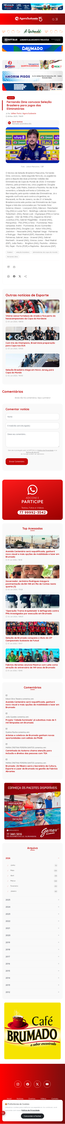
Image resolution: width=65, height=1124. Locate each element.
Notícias (20, 1099)
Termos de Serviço (32, 452)
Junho (34, 865)
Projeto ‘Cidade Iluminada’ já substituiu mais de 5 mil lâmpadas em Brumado (31, 721)
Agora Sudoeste (29, 113)
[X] (20, 276)
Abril (34, 876)
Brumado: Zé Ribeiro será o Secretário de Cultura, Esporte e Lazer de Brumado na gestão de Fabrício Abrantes (32, 769)
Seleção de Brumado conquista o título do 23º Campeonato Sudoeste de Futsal (29, 639)
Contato (54, 1099)
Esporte (11, 98)
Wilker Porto (16, 113)
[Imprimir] (14, 266)
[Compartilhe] (25, 276)
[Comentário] (8, 266)
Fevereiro (34, 886)
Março (34, 881)
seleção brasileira (22, 252)
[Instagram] (17, 1084)
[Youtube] (47, 1084)
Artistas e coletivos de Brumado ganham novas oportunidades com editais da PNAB (30, 736)
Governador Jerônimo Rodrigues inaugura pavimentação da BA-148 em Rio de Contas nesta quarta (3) (31, 584)
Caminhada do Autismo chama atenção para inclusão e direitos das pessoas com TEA (29, 752)
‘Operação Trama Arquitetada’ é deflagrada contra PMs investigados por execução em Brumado (32, 612)
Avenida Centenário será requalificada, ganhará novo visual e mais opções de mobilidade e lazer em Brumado (32, 554)
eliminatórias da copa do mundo (45, 252)
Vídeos (43, 1099)
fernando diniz (12, 257)
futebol (9, 252)
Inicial (9, 1099)
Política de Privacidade (45, 450)
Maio (34, 870)
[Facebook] (14, 276)
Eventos (32, 1099)
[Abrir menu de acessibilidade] (3, 1113)
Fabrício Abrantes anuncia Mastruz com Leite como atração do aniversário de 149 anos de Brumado (32, 666)
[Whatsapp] (8, 276)
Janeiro (34, 891)
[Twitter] (37, 1084)
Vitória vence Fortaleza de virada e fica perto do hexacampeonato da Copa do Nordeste (31, 317)
